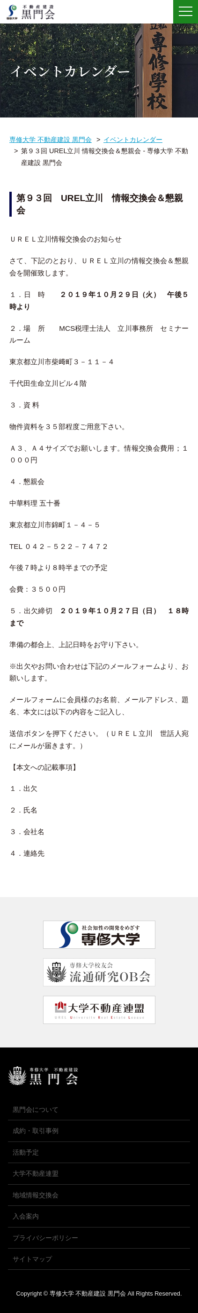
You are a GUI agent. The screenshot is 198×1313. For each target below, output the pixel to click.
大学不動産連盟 (36, 1173)
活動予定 (26, 1152)
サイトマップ (32, 1259)
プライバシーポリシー (45, 1238)
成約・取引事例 (36, 1130)
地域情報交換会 (36, 1195)
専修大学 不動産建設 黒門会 (34, 12)
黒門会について (36, 1109)
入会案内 (26, 1216)
